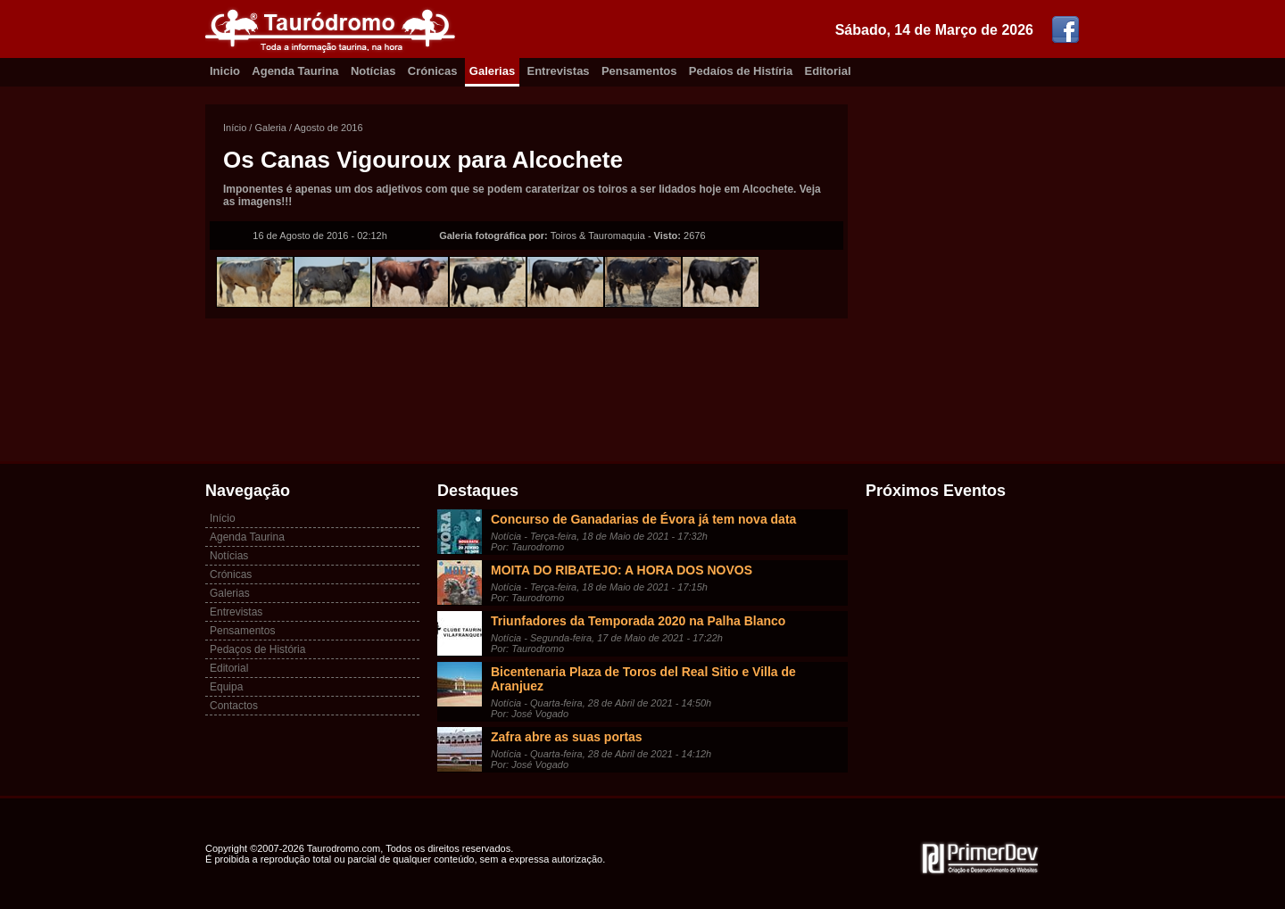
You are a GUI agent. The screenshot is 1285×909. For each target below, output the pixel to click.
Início (234, 127)
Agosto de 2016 (328, 127)
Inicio (225, 71)
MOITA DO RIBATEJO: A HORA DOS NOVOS (621, 570)
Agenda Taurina (295, 71)
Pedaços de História (257, 649)
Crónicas (433, 71)
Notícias (373, 71)
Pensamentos (639, 71)
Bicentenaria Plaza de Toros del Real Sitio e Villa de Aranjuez (643, 679)
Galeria (270, 127)
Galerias (492, 71)
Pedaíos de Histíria (740, 71)
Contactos (234, 705)
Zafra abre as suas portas (566, 737)
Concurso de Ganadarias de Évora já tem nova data (643, 519)
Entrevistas (558, 71)
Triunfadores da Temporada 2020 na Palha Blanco (638, 621)
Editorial (828, 71)
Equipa (226, 687)
